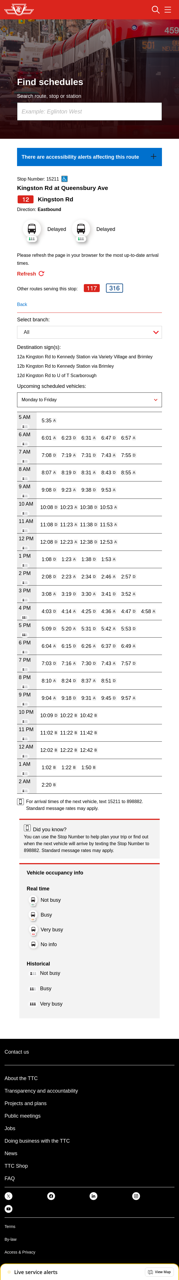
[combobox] (89, 111)
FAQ (10, 1178)
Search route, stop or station (49, 96)
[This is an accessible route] (64, 179)
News (11, 1153)
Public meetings (23, 1116)
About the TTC (21, 1078)
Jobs (10, 1128)
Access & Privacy (20, 1252)
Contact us (17, 1052)
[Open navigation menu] (167, 10)
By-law (10, 1239)
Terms (10, 1226)
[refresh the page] (31, 274)
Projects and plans (26, 1103)
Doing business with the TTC (37, 1141)
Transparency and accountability (41, 1091)
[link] (89, 157)
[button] (159, 1272)
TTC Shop (16, 1166)
